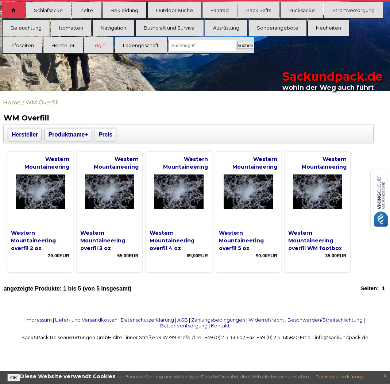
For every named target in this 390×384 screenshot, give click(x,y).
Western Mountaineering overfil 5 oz (241, 240)
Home (12, 102)
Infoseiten (22, 45)
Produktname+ (68, 134)
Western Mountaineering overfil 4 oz (172, 240)
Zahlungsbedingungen (218, 320)
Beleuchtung (26, 28)
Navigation (113, 28)
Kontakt (220, 326)
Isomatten (71, 28)
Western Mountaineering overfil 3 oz (102, 240)
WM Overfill (42, 102)
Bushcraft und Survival (170, 28)
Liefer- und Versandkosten (86, 320)
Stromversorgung (353, 10)
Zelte (86, 10)
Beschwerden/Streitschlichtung (325, 320)
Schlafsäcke (48, 10)
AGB (182, 320)
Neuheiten (328, 28)
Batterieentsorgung (184, 326)
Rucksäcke (302, 10)
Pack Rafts (258, 10)
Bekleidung (124, 10)
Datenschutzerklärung (147, 320)
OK (13, 377)
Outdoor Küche (174, 10)
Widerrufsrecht (266, 320)
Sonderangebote (277, 28)
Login (98, 45)
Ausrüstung (226, 28)
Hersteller (63, 45)
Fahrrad (220, 10)
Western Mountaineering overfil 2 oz (33, 240)
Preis (105, 134)
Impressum (39, 320)
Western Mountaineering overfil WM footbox (315, 240)
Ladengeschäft (141, 45)
